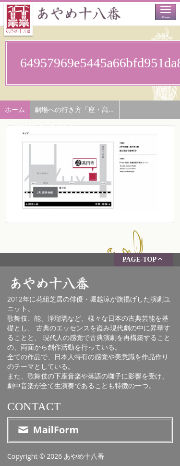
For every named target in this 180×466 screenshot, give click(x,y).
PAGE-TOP (143, 259)
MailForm (48, 429)
